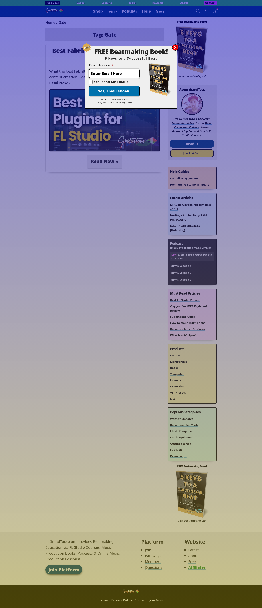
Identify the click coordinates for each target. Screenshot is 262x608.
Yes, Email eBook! (114, 91)
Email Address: (101, 65)
